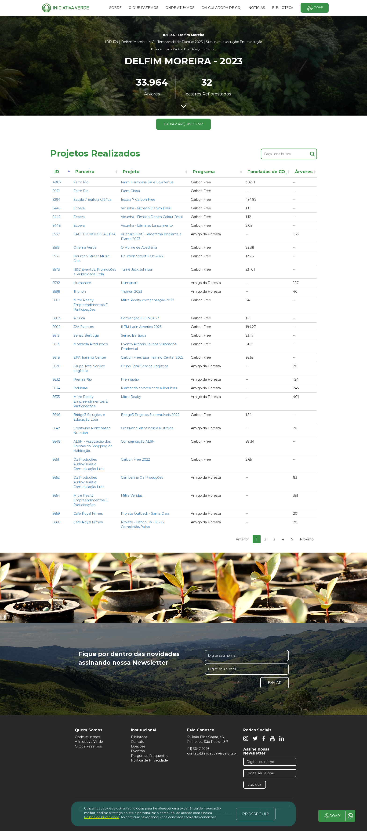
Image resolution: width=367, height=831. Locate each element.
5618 (56, 357)
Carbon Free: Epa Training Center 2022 (152, 357)
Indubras (80, 388)
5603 (56, 318)
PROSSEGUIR (255, 814)
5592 (56, 283)
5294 (56, 199)
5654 (56, 495)
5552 (56, 247)
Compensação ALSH (138, 441)
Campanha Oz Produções (142, 477)
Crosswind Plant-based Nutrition (147, 428)
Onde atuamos (179, 8)
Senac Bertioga (86, 335)
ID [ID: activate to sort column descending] (57, 171)
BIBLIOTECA (282, 8)
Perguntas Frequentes (149, 756)
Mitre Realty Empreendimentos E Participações (90, 305)
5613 (56, 344)
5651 (56, 459)
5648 (57, 441)
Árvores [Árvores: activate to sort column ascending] (303, 171)
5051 (56, 191)
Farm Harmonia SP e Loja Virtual (147, 182)
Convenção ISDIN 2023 (140, 318)
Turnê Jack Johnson (137, 269)
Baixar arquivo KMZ (183, 124)
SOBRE (115, 8)
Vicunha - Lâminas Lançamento (147, 225)
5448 (57, 225)
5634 (56, 388)
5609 (57, 327)
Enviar (274, 683)
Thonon (79, 291)
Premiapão (130, 379)
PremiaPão (82, 379)
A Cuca (79, 318)
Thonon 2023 (131, 291)
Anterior (242, 539)
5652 (56, 477)
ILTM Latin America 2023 (141, 327)
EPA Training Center (89, 357)
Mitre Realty (131, 397)
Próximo (307, 539)
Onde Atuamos (87, 737)
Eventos (138, 751)
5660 (56, 522)
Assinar (254, 784)
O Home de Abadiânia (139, 247)
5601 (56, 300)
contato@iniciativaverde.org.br (212, 753)
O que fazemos (143, 8)
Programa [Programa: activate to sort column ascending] (204, 171)
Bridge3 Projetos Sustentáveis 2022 (150, 415)
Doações (138, 746)
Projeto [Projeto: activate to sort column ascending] (131, 171)
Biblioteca (139, 737)
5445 (56, 208)
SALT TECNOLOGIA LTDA (94, 234)
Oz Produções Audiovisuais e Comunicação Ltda (88, 464)
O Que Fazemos (88, 746)
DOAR (332, 816)
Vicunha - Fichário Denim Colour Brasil (152, 217)
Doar (314, 8)
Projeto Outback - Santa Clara (145, 513)
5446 (56, 217)
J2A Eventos (83, 327)
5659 (56, 513)
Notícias (256, 8)
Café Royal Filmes (88, 513)
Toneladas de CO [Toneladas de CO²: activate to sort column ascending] (267, 172)
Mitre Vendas (131, 495)
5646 (56, 415)
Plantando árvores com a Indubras (149, 388)
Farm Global (131, 191)
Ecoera (79, 208)
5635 (56, 397)
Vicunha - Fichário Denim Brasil (146, 208)
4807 (57, 182)
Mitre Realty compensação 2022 (147, 300)
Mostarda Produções (90, 344)
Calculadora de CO (221, 8)
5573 (56, 269)
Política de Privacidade (149, 760)
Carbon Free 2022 (135, 459)
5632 (56, 379)
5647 (56, 428)
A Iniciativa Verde (89, 742)
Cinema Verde (85, 247)
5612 (56, 335)
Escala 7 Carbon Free (138, 199)
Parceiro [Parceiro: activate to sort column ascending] (84, 171)
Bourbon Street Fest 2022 (142, 256)
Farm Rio (80, 182)
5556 (56, 256)
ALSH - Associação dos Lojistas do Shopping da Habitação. (92, 446)
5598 (56, 291)
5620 (56, 366)
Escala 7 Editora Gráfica (92, 199)
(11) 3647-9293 (198, 749)
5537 (56, 234)
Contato (137, 742)
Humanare (82, 283)
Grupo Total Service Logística (144, 366)
